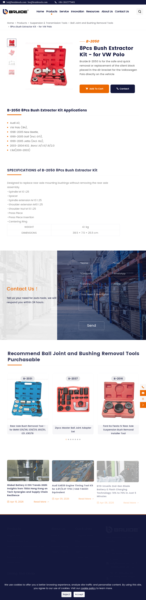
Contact (122, 89)
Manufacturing (59, 545)
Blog (77, 540)
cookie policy (88, 588)
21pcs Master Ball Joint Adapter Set (73, 431)
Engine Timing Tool (18, 540)
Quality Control (59, 551)
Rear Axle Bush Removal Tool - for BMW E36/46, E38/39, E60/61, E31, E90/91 (28, 431)
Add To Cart (94, 89)
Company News (84, 534)
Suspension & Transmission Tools (48, 23)
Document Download (87, 545)
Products (51, 12)
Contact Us (122, 12)
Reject (66, 594)
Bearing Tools (15, 556)
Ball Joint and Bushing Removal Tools (91, 23)
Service (64, 12)
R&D (53, 540)
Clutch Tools (14, 551)
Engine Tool (13, 534)
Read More (41, 503)
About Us (107, 12)
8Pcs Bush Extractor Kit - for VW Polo (31, 27)
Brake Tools (13, 561)
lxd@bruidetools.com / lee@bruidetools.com (26, 2)
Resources (92, 12)
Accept (79, 594)
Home (40, 12)
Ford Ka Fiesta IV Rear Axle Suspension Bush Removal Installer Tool (118, 431)
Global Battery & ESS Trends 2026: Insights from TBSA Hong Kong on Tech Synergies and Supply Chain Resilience (27, 490)
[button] (66, 440)
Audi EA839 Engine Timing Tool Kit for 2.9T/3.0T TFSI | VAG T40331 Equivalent (72, 490)
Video (78, 551)
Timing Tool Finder (21, 572)
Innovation (77, 12)
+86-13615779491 (66, 2)
